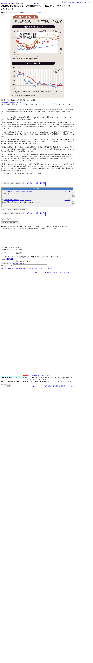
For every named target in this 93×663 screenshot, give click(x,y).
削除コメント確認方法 (46, 272)
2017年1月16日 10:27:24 (11, 191)
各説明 (54, 228)
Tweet (2, 14)
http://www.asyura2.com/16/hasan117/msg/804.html (10, 11)
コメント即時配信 (21, 272)
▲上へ (35, 276)
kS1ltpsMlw (22, 200)
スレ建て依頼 (33, 272)
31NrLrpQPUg (29, 191)
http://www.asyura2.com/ (38, 378)
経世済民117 (13, 3)
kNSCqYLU (40, 12)
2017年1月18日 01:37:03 (11, 200)
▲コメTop (72, 3)
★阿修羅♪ (4, 3)
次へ (86, 3)
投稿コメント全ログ (7, 272)
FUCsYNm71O (22, 191)
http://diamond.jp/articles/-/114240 (11, 102)
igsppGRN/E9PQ (34, 12)
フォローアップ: (6, 219)
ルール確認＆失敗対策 (17, 266)
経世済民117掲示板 (59, 276)
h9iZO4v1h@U (28, 200)
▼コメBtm (80, 3)
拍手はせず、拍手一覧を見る (36, 183)
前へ (90, 3)
